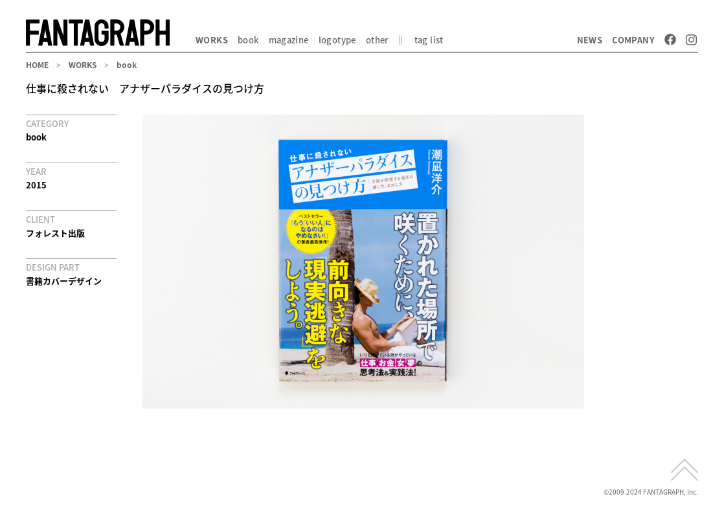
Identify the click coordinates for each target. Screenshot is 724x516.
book (248, 40)
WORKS (212, 40)
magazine (289, 40)
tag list (429, 40)
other (377, 40)
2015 (36, 185)
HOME (37, 65)
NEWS (590, 40)
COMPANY (633, 40)
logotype (337, 40)
